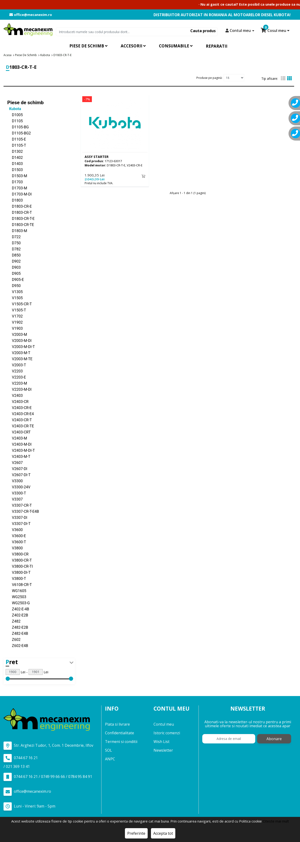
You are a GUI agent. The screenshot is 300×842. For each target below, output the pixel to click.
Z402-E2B (17, 615)
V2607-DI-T (18, 474)
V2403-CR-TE (20, 426)
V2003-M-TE (19, 358)
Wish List (161, 741)
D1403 (15, 163)
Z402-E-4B (18, 609)
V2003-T (16, 365)
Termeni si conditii (121, 741)
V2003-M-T (18, 352)
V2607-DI (17, 468)
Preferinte (136, 833)
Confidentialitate (119, 732)
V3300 (15, 480)
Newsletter (163, 750)
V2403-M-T (18, 456)
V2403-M (17, 438)
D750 (14, 243)
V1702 (15, 316)
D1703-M (17, 188)
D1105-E (16, 139)
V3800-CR (18, 554)
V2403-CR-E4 (20, 413)
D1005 (15, 114)
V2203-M (17, 383)
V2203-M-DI (19, 389)
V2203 (15, 371)
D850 (14, 255)
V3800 (15, 548)
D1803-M (17, 230)
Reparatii (216, 46)
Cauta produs (203, 30)
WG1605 (16, 590)
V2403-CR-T (19, 419)
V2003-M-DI (19, 340)
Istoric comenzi (167, 732)
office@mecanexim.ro (30, 14)
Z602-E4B (17, 645)
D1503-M (17, 175)
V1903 (15, 328)
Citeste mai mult (276, 821)
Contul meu (164, 724)
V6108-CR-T (19, 584)
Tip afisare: (269, 78)
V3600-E (16, 535)
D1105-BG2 (19, 133)
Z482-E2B (17, 627)
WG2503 (16, 596)
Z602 (13, 639)
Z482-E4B (17, 633)
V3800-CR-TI (20, 566)
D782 (14, 249)
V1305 (15, 291)
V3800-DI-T (18, 572)
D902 (14, 261)
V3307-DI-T (18, 523)
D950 (14, 285)
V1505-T (16, 310)
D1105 (15, 121)
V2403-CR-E (19, 407)
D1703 (15, 182)
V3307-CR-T (19, 505)
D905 (14, 273)
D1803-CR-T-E (21, 218)
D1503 (15, 169)
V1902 (15, 322)
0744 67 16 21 (21, 758)
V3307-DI (17, 517)
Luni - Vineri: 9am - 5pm (29, 806)
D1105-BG (18, 127)
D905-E (15, 279)
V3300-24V (18, 487)
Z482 (13, 621)
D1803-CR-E (19, 206)
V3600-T (16, 542)
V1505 (15, 297)
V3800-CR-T (19, 560)
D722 (14, 236)
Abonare (274, 738)
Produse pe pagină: (209, 78)
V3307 (15, 499)
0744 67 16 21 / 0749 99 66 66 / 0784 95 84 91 (48, 777)
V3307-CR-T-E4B (23, 511)
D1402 (15, 157)
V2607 (15, 462)
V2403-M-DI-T (21, 450)
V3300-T (16, 493)
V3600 (15, 529)
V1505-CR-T (19, 304)
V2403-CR (18, 401)
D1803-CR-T (19, 212)
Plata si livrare (117, 724)
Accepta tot (163, 833)
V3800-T (16, 578)
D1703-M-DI (19, 194)
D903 (14, 267)
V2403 (15, 395)
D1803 (15, 200)
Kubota (14, 108)
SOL (108, 750)
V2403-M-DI (19, 444)
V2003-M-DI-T (21, 346)
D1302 (15, 151)
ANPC (110, 759)
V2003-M (17, 334)
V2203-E (16, 377)
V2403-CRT (19, 432)
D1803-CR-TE (20, 224)
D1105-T (16, 145)
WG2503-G (18, 603)
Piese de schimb (25, 102)
